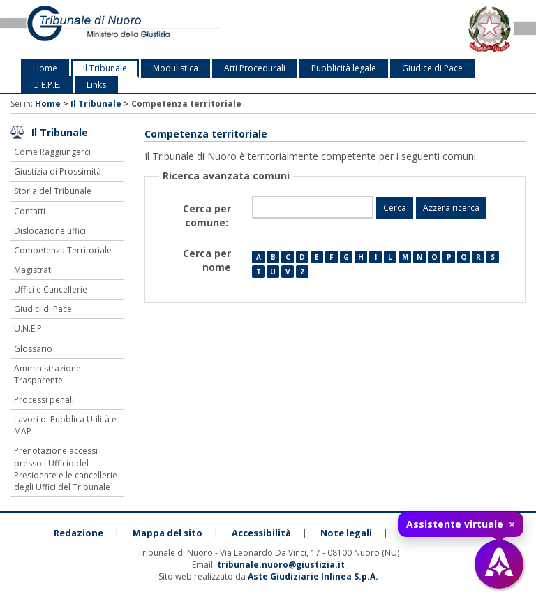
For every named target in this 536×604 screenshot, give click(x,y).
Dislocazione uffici (50, 231)
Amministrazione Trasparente (47, 374)
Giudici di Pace (43, 309)
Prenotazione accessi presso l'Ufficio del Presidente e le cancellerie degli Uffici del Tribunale (65, 468)
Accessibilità (261, 532)
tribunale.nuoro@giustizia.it (281, 564)
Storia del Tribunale (52, 191)
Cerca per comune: (207, 215)
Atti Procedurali (254, 68)
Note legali (346, 532)
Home (45, 68)
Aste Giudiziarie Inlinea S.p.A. (313, 576)
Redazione (78, 532)
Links (96, 85)
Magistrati (33, 270)
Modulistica (175, 68)
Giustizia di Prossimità (57, 171)
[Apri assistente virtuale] (499, 564)
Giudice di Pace (432, 68)
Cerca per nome (207, 260)
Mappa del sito (167, 532)
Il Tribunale (105, 68)
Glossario (33, 349)
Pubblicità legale (343, 68)
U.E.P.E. (47, 85)
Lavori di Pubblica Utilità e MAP (65, 425)
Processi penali (44, 400)
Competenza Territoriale (63, 250)
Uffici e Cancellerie (50, 289)
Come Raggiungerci (52, 152)
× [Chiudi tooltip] (512, 524)
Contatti (29, 211)
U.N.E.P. (29, 328)
